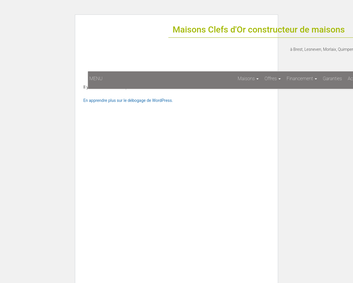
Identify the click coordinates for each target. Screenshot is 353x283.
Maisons (248, 78)
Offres (272, 78)
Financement (302, 78)
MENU (95, 78)
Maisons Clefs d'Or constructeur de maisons (259, 29)
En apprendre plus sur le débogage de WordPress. (128, 100)
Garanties (332, 78)
